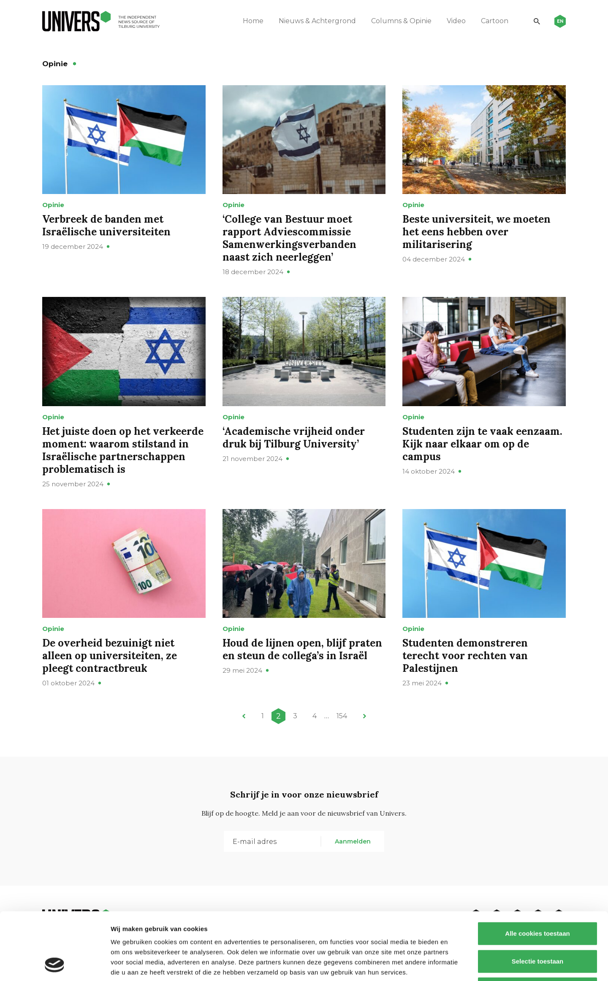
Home (253, 21)
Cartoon (494, 21)
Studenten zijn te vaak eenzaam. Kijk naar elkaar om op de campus (482, 444)
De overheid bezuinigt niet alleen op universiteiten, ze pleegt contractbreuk (109, 655)
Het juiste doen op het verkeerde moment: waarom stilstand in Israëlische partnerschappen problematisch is (123, 450)
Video (456, 21)
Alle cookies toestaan (537, 870)
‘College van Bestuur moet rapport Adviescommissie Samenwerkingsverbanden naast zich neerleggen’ (289, 238)
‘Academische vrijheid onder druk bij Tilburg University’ (294, 437)
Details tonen (456, 964)
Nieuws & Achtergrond (317, 21)
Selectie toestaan (538, 898)
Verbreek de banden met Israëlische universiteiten (106, 225)
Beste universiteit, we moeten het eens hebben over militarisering (476, 232)
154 (342, 716)
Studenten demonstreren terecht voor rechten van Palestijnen (465, 655)
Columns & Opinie (401, 21)
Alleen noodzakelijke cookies (537, 925)
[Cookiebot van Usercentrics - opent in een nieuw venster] (55, 964)
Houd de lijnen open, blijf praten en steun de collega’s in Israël (302, 649)
